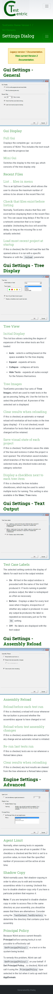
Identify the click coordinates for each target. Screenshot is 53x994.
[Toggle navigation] (47, 6)
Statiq (32, 990)
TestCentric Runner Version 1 (16, 25)
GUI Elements (9, 30)
